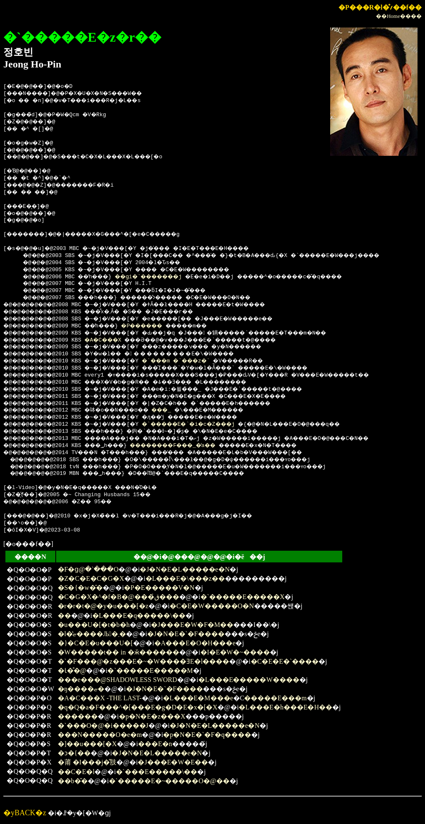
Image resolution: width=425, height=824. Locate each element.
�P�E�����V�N (159, 587)
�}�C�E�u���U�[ (95, 643)
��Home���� (399, 16)
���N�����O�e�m (100, 734)
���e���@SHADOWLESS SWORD (117, 679)
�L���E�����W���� (248, 679)
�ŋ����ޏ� (81, 688)
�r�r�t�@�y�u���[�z (103, 605)
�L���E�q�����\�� (138, 615)
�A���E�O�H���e (195, 643)
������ (78, 716)
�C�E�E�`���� (285, 661)
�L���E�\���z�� (185, 578)
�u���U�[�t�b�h (94, 624)
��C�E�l (76, 771)
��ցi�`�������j (162, 277)
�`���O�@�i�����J (103, 725)
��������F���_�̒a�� (193, 445)
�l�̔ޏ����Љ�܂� (92, 633)
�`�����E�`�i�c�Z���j (209, 424)
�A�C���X (112, 340)
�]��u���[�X (87, 743)
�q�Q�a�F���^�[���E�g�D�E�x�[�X (137, 707)
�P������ (157, 326)
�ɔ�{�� (74, 753)
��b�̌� (73, 780)
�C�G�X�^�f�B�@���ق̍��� (118, 596)
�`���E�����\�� (157, 771)
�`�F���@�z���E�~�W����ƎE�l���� (144, 661)
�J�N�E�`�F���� (186, 633)
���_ (179, 410)
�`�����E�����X (242, 596)
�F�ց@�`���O (88, 569)
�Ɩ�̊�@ (72, 670)
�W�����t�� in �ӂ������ (118, 652)
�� (64, 615)
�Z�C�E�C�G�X (91, 578)
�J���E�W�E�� (173, 762)
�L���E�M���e (198, 698)
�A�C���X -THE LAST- (100, 698)
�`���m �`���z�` (195, 361)
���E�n (155, 743)
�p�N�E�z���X (152, 716)
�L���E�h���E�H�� (285, 707)
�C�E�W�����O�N (212, 605)
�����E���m (275, 698)
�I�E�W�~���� (235, 652)
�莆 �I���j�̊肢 (87, 762)
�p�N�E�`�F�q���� (207, 734)
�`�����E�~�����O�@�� (169, 780)
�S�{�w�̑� (80, 587)
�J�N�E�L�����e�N (185, 569)
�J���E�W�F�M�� (192, 624)
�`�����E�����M (150, 670)
